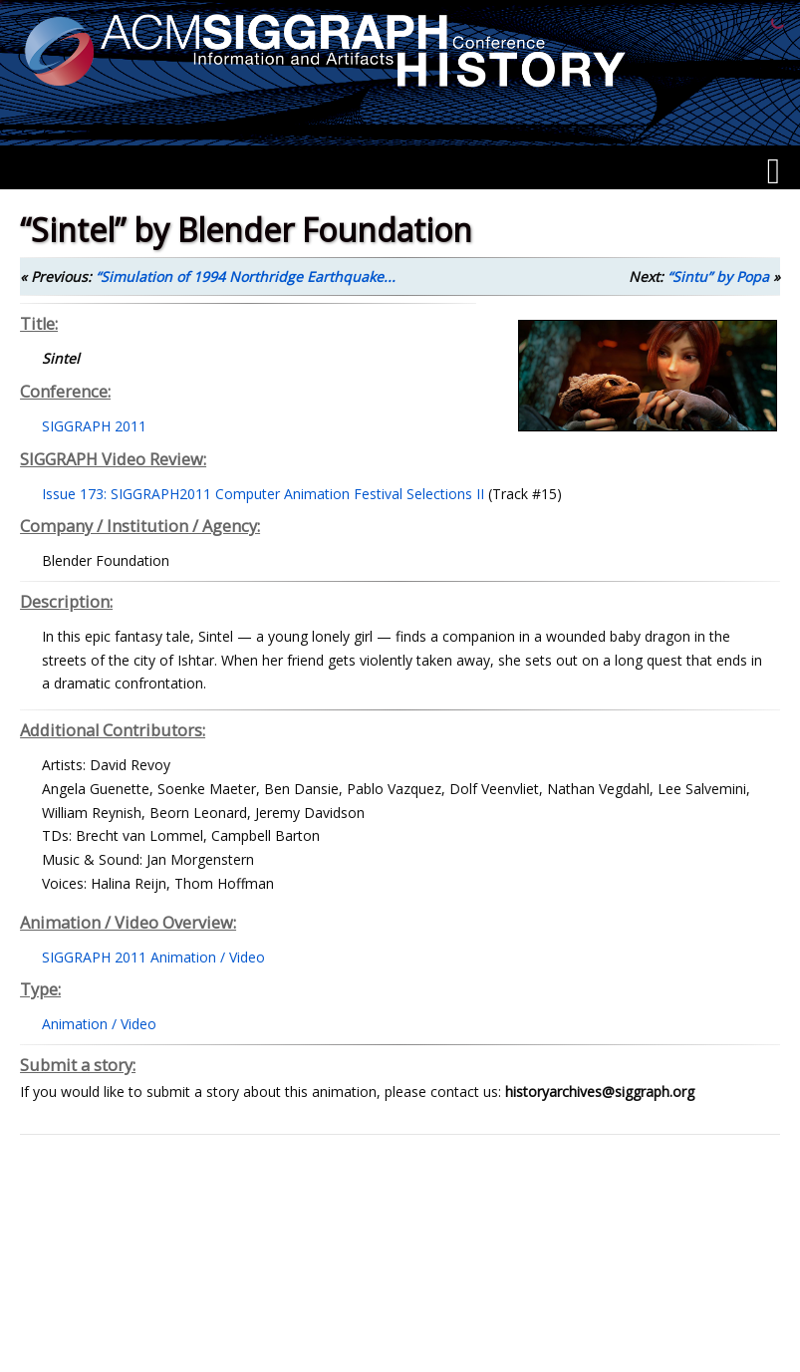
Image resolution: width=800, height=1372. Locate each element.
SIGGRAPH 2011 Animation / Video (153, 957)
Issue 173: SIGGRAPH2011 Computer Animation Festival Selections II (263, 493)
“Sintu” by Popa (718, 276)
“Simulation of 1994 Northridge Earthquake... (246, 276)
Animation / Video (99, 1023)
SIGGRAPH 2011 (94, 425)
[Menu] (773, 171)
